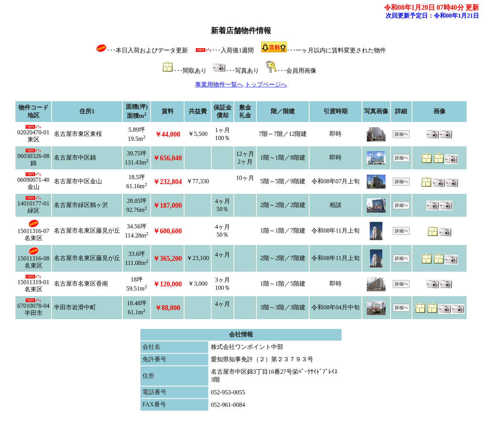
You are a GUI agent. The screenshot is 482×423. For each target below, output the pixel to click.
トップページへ (266, 84)
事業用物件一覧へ (219, 84)
